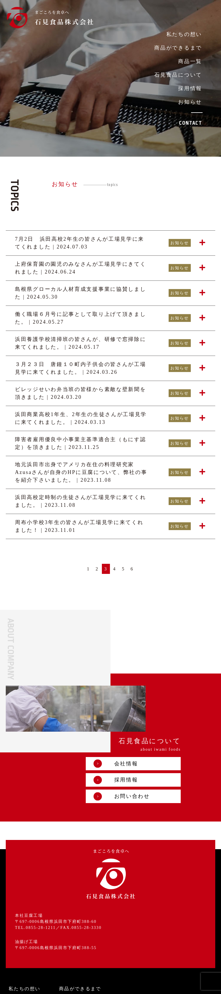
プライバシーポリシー (94, 985)
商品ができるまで (178, 48)
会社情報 (151, 711)
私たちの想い (184, 34)
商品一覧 (190, 61)
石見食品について (178, 75)
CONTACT (190, 123)
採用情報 (190, 88)
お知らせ (190, 102)
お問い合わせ (157, 743)
